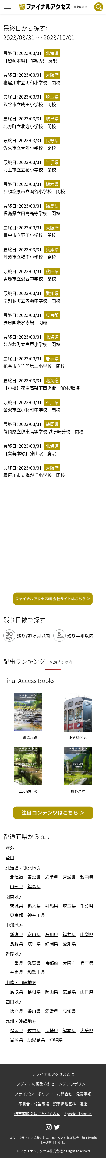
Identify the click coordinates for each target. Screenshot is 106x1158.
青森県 (34, 877)
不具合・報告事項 (33, 1103)
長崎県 (51, 1030)
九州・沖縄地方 (20, 1021)
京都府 (51, 963)
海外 (9, 847)
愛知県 (69, 943)
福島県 (34, 886)
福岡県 (16, 1030)
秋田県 (86, 877)
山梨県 (86, 934)
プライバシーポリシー (34, 1093)
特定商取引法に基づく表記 (37, 1113)
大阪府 (69, 963)
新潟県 (16, 934)
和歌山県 (36, 972)
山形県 (16, 886)
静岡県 (51, 943)
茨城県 (16, 905)
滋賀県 (34, 963)
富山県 (34, 934)
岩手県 (51, 877)
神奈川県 (36, 915)
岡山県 (51, 991)
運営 (84, 1103)
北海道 (16, 877)
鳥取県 (16, 991)
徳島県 (16, 1011)
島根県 (34, 991)
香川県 (34, 1011)
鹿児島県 (36, 1039)
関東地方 (14, 896)
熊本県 (69, 1030)
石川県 (51, 934)
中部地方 (14, 925)
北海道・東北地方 (23, 868)
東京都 (16, 915)
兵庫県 (86, 963)
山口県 (86, 991)
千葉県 (86, 905)
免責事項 (83, 1093)
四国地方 (14, 1001)
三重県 (16, 963)
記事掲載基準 (64, 1103)
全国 (9, 857)
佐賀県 (34, 1030)
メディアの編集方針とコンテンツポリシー (53, 1084)
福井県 (69, 934)
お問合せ (64, 1093)
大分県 (86, 1030)
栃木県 (34, 905)
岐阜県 (34, 943)
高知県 (69, 1011)
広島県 (69, 991)
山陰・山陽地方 (20, 982)
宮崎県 (16, 1039)
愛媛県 (51, 1011)
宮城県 (69, 877)
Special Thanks (78, 1113)
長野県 (16, 943)
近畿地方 (14, 953)
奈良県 (16, 972)
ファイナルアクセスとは (53, 1074)
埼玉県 (69, 905)
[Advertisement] (53, 536)
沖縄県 (56, 1039)
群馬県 (51, 905)
